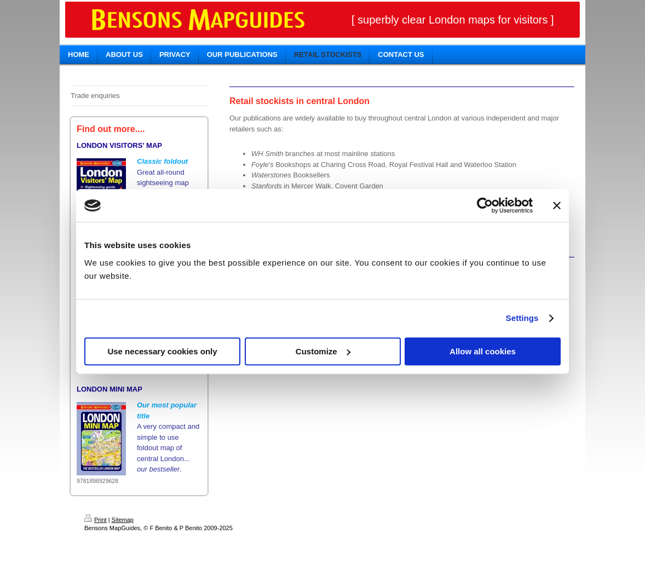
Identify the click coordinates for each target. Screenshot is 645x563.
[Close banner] (557, 205)
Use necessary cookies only (162, 351)
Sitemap (123, 519)
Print (95, 519)
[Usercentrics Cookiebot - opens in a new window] (485, 205)
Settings (522, 318)
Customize (323, 351)
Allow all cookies (483, 351)
